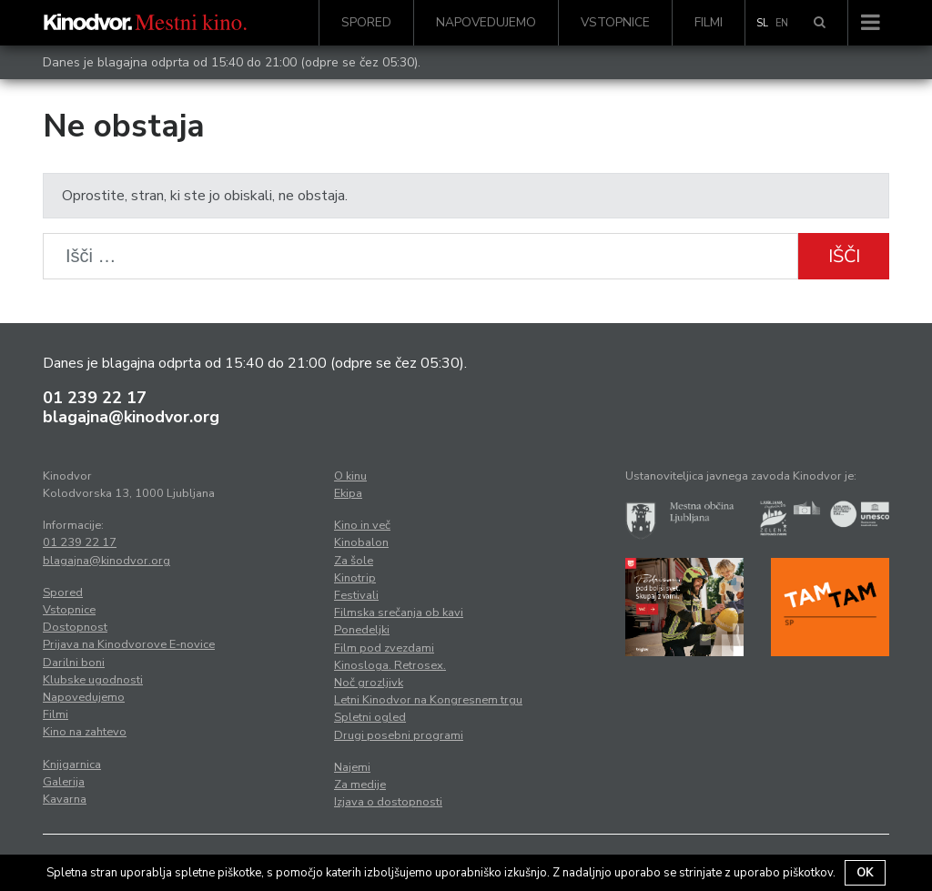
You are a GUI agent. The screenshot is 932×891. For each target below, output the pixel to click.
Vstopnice (615, 22)
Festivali (356, 595)
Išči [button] (844, 256)
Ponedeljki (362, 630)
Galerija (64, 782)
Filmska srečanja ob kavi (398, 612)
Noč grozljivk (368, 682)
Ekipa (348, 493)
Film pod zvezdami (384, 648)
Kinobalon (361, 542)
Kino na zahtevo (85, 732)
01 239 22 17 (95, 398)
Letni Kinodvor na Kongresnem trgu (428, 700)
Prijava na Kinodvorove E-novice (129, 644)
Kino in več (362, 525)
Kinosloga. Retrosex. (390, 665)
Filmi (708, 22)
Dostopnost (75, 627)
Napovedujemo (486, 22)
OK (865, 873)
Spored (366, 22)
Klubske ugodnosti (93, 680)
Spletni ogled (370, 717)
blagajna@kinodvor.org (131, 417)
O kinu (350, 476)
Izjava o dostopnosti (388, 802)
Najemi (352, 767)
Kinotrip (355, 578)
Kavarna (64, 799)
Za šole (353, 560)
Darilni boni (74, 662)
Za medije (360, 784)
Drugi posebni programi (398, 735)
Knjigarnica (72, 764)
